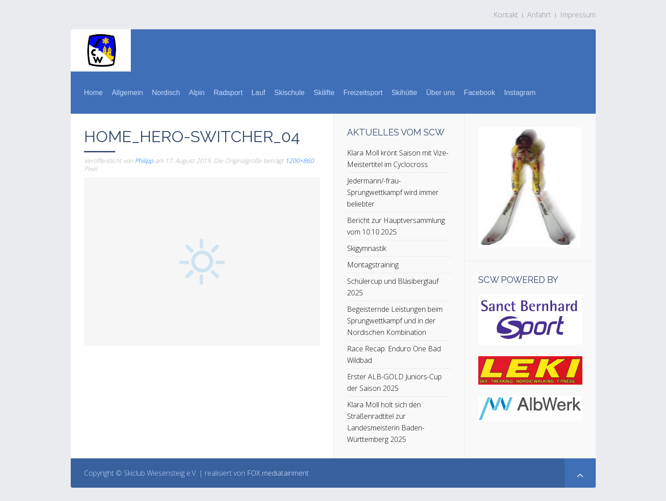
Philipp (144, 160)
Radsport (228, 92)
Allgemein (127, 92)
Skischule (289, 92)
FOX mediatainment (278, 473)
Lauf (258, 92)
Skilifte (324, 92)
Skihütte (404, 92)
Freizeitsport (363, 92)
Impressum (578, 15)
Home (93, 92)
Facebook (479, 92)
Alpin (197, 92)
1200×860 (299, 160)
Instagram (520, 92)
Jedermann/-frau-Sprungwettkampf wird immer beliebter (393, 192)
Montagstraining (373, 265)
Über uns (440, 92)
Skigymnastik (366, 248)
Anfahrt (539, 15)
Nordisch (166, 92)
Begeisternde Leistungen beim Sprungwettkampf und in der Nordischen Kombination (395, 320)
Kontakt (505, 15)
